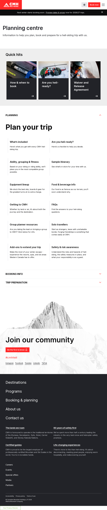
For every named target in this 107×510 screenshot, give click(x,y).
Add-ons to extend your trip (25, 247)
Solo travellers (60, 224)
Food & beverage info (64, 184)
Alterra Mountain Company (14, 501)
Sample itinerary (61, 162)
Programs (16, 391)
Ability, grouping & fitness (24, 162)
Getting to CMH (18, 204)
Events (9, 470)
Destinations (18, 382)
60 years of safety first (65, 428)
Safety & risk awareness (65, 247)
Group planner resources (24, 224)
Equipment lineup (19, 184)
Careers (9, 465)
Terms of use (31, 496)
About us (15, 409)
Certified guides (14, 445)
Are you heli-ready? (63, 142)
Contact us (17, 418)
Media (8, 480)
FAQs (55, 204)
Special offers (12, 475)
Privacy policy (20, 496)
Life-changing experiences (67, 445)
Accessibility (10, 496)
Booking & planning (24, 400)
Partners (9, 485)
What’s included (19, 142)
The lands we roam (15, 428)
